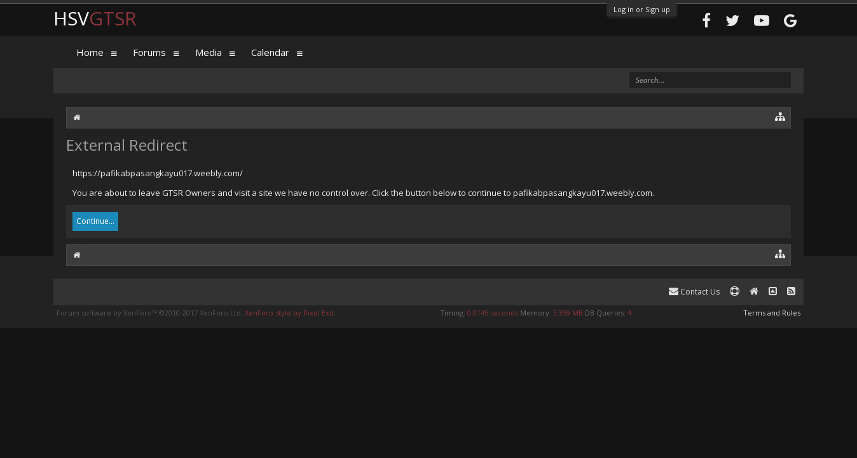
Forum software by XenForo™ (150, 312)
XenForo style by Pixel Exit (289, 312)
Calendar (270, 52)
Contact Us (694, 291)
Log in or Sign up (642, 9)
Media (208, 52)
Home (90, 52)
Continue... (95, 221)
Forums (149, 52)
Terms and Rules (771, 312)
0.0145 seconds (492, 312)
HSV (95, 18)
